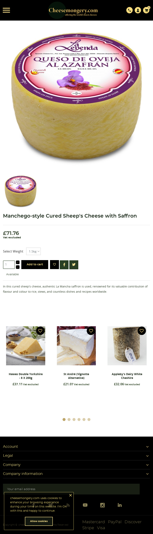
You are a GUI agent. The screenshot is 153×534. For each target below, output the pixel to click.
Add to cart (35, 264)
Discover (133, 522)
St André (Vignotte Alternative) (76, 376)
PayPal (115, 522)
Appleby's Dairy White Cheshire (127, 376)
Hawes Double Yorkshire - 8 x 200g (26, 376)
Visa (101, 528)
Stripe (88, 528)
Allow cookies (39, 521)
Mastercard (93, 522)
